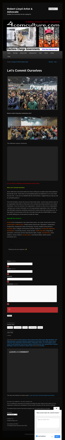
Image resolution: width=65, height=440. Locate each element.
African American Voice (33, 339)
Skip (52, 436)
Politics (40, 342)
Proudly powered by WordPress (32, 434)
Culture (46, 53)
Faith (43, 341)
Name (11, 261)
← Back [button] (10, 244)
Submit (9, 315)
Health (46, 341)
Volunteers (21, 345)
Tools (40, 53)
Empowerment (32, 53)
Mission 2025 (23, 53)
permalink (41, 345)
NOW (9, 56)
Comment (12, 284)
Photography (35, 342)
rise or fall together (47, 342)
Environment (38, 341)
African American (22, 339)
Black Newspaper (50, 339)
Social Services (24, 344)
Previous (50, 61)
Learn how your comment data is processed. (41, 395)
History (52, 53)
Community (19, 341)
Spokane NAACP (49, 344)
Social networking (15, 344)
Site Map (15, 53)
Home (9, 53)
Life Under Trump (11, 342)
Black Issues (42, 339)
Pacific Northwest (27, 342)
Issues (54, 341)
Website (9, 276)
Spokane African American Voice (36, 344)
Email (11, 268)
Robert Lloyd (25, 61)
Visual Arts (16, 345)
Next (56, 61)
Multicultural (19, 342)
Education (24, 341)
